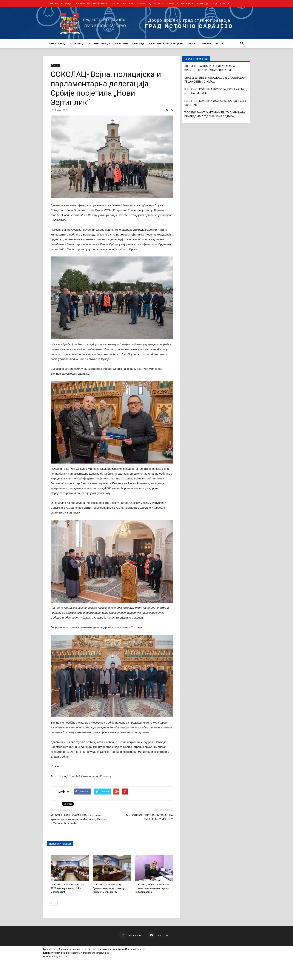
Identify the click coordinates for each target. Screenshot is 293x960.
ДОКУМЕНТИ (156, 3)
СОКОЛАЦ (76, 43)
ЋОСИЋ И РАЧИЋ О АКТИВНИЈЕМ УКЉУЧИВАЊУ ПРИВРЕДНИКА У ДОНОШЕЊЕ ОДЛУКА (215, 114)
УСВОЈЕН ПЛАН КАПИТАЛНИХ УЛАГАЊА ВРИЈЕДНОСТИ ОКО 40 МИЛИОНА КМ (209, 68)
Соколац (55, 65)
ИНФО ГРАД (57, 43)
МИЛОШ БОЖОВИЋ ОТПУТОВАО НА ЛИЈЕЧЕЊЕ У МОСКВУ (149, 817)
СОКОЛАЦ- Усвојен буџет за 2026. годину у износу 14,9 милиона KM (67, 888)
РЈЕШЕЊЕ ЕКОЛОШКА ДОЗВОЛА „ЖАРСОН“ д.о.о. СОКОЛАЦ (215, 102)
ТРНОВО (205, 43)
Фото (220, 43)
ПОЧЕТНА (52, 3)
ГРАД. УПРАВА (137, 3)
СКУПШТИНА (118, 3)
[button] (241, 43)
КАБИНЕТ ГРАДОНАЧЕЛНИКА (91, 3)
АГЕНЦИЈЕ (202, 3)
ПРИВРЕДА (187, 3)
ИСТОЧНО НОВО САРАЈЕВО (166, 43)
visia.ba (63, 956)
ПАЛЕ (191, 43)
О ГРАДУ (66, 3)
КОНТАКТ (225, 3)
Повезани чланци (60, 843)
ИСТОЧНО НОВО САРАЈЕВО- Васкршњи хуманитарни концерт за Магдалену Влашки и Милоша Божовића (79, 819)
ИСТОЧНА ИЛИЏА (99, 43)
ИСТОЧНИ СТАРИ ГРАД (129, 43)
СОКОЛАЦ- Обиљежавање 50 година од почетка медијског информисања (152, 888)
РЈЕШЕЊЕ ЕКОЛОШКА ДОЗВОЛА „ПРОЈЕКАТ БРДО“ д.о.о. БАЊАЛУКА (216, 91)
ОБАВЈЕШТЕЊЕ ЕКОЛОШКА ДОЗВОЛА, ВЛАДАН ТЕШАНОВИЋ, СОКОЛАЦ (215, 79)
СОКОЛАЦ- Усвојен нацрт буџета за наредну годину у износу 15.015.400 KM (108, 888)
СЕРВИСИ (172, 3)
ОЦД (214, 3)
